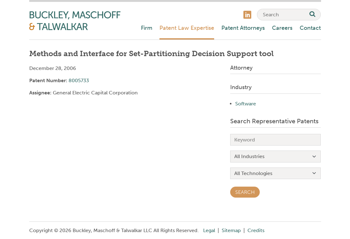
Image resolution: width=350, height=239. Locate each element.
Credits (255, 230)
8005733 (79, 80)
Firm (146, 27)
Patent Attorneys (243, 27)
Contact (310, 27)
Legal (209, 230)
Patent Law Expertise (186, 27)
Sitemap (231, 230)
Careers (282, 27)
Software (245, 104)
